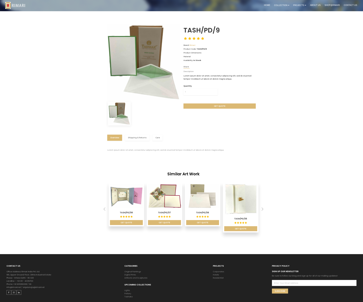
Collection (280, 5)
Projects (298, 5)
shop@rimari (332, 5)
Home (267, 5)
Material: (187, 56)
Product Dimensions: (192, 53)
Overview (115, 138)
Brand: (186, 45)
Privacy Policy (280, 264)
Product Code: (189, 49)
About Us (315, 5)
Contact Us (350, 5)
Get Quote (219, 106)
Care (162, 138)
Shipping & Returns (140, 138)
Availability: (188, 60)
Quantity (187, 86)
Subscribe (280, 289)
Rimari (192, 45)
